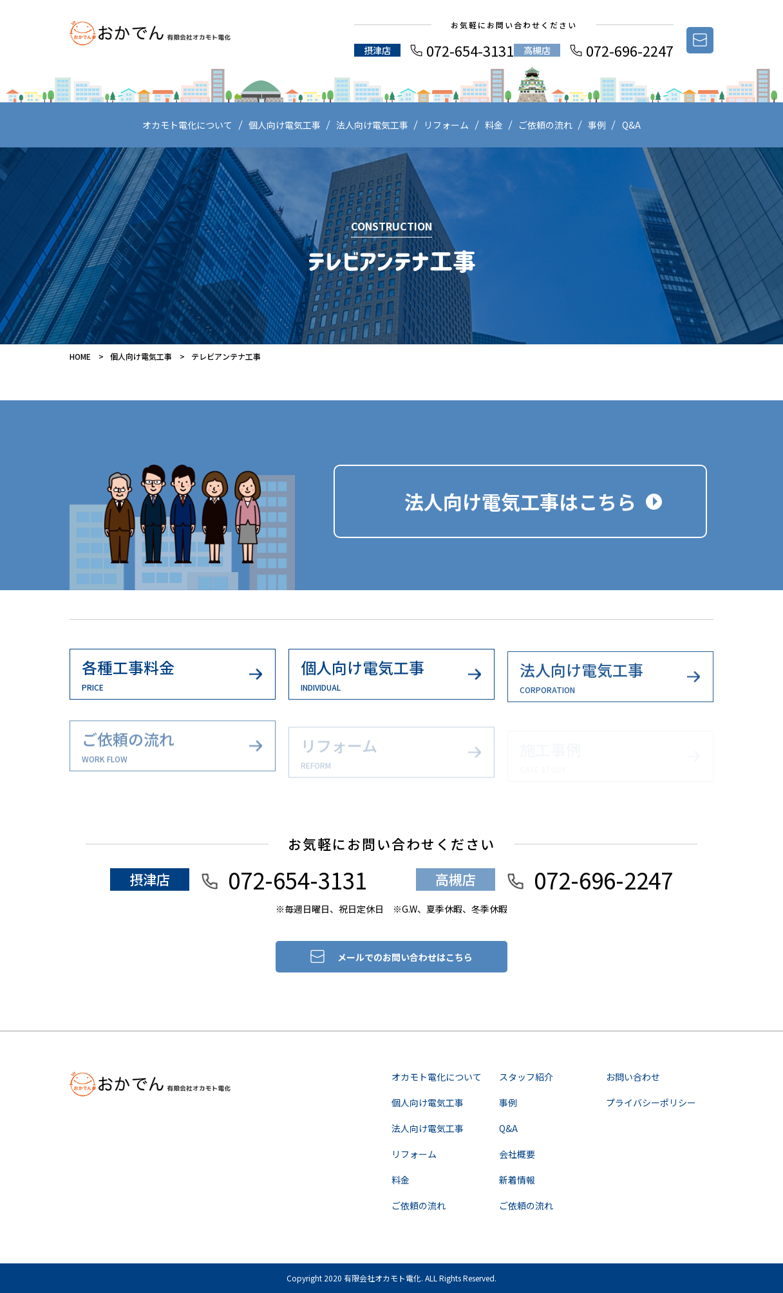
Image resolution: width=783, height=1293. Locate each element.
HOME (80, 356)
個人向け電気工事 (285, 124)
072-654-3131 (470, 50)
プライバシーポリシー (651, 1102)
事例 (597, 124)
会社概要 (517, 1154)
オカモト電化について (187, 124)
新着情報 (517, 1179)
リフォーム (446, 124)
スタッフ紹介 (526, 1076)
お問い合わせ (633, 1076)
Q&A (631, 124)
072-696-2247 (630, 50)
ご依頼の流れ (545, 124)
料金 (494, 124)
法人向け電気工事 (372, 124)
